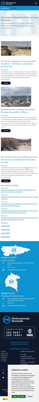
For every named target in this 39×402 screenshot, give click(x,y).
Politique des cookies (26, 356)
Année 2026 (5, 237)
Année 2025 (5, 233)
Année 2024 (5, 229)
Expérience (4, 357)
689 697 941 (10, 303)
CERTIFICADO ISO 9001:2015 (19, 342)
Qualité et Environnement (27, 351)
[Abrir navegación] (36, 3)
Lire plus (6, 83)
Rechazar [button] (22, 396)
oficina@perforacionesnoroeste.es (16, 270)
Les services (4, 353)
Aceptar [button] (15, 396)
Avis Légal (23, 354)
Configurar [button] (30, 396)
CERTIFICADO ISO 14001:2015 (19, 344)
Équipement (4, 355)
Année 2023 (5, 226)
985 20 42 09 (11, 267)
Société (3, 351)
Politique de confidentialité (27, 362)
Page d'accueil (5, 8)
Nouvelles (3, 359)
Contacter (4, 361)
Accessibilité (23, 364)
